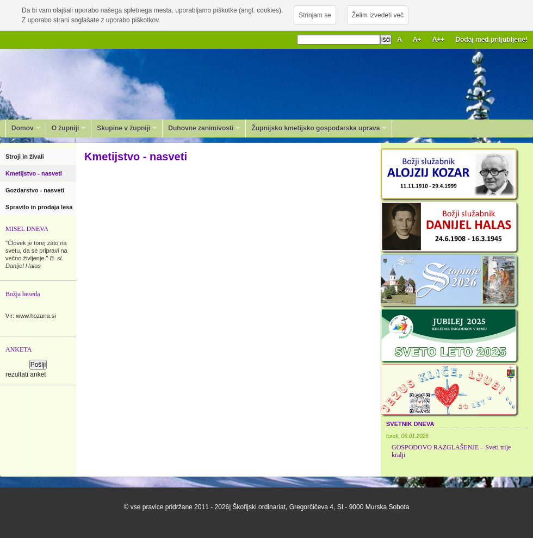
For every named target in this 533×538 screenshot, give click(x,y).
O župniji (66, 128)
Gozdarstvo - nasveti (35, 190)
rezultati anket (25, 374)
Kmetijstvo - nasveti (34, 173)
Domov (23, 128)
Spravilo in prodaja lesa (40, 207)
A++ (438, 39)
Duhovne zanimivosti (201, 128)
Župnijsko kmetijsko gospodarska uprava (316, 128)
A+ (417, 39)
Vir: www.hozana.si (30, 315)
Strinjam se (315, 15)
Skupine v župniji (124, 128)
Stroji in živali (25, 156)
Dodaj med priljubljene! (491, 39)
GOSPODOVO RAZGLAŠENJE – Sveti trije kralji (451, 451)
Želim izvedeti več (378, 15)
